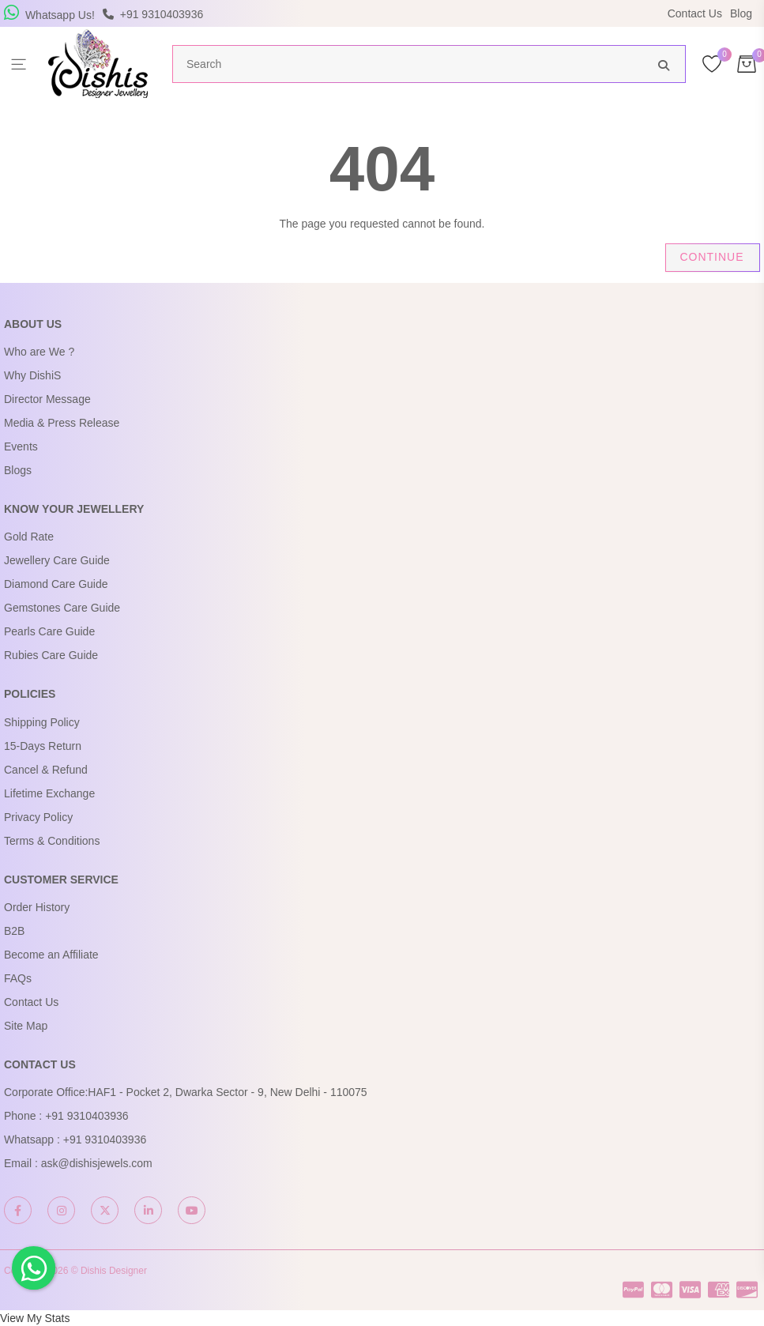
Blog (741, 13)
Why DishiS (32, 375)
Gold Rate (29, 536)
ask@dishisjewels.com (96, 1163)
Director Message (47, 399)
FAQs (18, 978)
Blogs (18, 470)
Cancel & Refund (46, 769)
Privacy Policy (38, 817)
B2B (14, 931)
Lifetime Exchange (49, 793)
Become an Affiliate (51, 954)
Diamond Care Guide (56, 584)
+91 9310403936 (87, 1115)
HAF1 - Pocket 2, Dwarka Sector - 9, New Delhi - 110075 (227, 1092)
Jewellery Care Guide (57, 560)
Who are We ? (39, 351)
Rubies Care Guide (51, 655)
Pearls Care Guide (49, 631)
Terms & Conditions (52, 840)
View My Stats (35, 1318)
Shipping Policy (42, 722)
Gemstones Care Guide (62, 607)
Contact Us (695, 13)
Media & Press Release (61, 422)
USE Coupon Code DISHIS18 (518, 13)
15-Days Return (42, 746)
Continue (711, 257)
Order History (37, 907)
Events (21, 446)
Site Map (25, 1025)
